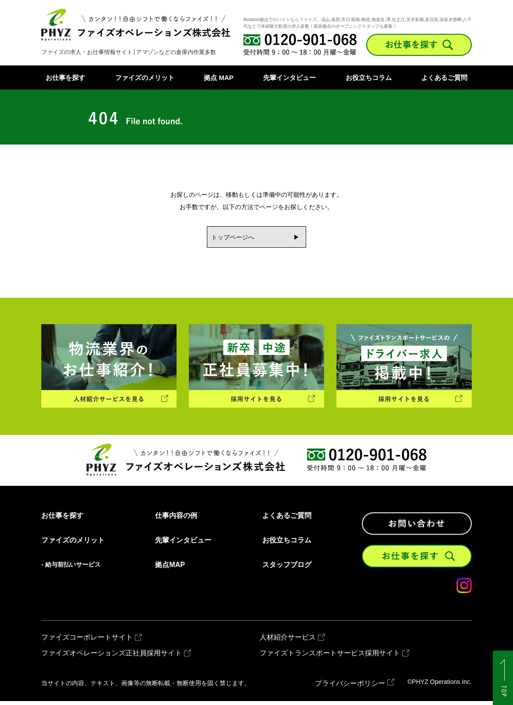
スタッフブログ (286, 568)
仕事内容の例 (176, 519)
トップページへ (230, 237)
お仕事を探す (65, 77)
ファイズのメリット (144, 77)
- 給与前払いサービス (71, 568)
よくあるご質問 (444, 77)
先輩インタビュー (289, 77)
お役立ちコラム (369, 77)
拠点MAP (170, 568)
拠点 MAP (219, 77)
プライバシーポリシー (350, 687)
